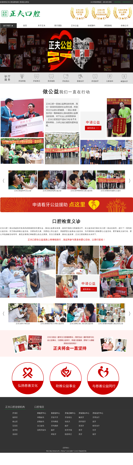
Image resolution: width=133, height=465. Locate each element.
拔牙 (94, 421)
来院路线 (108, 26)
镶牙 (94, 434)
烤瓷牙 (53, 434)
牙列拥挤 (54, 426)
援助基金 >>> (93, 128)
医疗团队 (58, 26)
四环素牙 (82, 421)
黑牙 (80, 434)
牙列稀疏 (54, 421)
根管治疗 (96, 426)
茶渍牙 (81, 426)
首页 (25, 26)
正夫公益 (75, 26)
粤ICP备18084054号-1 (53, 451)
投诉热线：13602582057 (122, 2)
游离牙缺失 (41, 430)
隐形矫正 (68, 434)
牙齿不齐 (54, 417)
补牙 (94, 430)
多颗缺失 (40, 421)
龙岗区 (15, 434)
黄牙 (80, 430)
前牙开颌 (68, 430)
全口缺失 (40, 426)
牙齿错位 (68, 417)
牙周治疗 (96, 417)
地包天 (67, 421)
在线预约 (91, 26)
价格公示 (124, 26)
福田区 (15, 417)
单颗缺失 (40, 417)
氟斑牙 (81, 417)
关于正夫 (41, 26)
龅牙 (53, 430)
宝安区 (15, 426)
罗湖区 (15, 413)
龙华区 (15, 430)
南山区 (15, 421)
